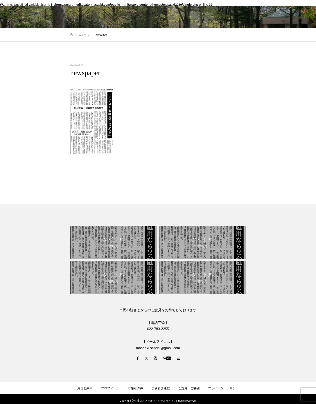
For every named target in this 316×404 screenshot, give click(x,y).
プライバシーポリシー (223, 388)
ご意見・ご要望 (189, 388)
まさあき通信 (160, 388)
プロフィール (110, 388)
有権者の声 (135, 388)
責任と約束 (85, 388)
